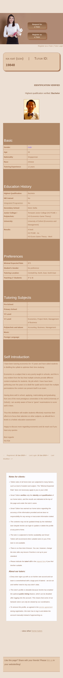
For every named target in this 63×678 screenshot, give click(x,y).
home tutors (37, 631)
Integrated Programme (13, 203)
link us (49, 660)
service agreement (45, 607)
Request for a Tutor (37, 25)
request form (41, 561)
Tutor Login (58, 46)
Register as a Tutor (37, 36)
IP (13, 278)
